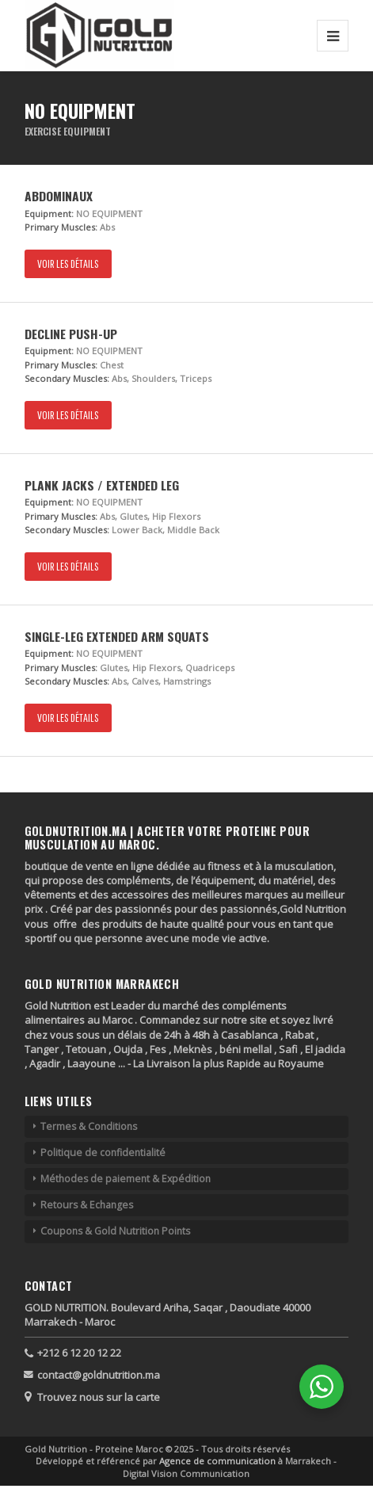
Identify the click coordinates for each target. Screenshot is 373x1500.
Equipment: (49, 213)
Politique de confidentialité (103, 1152)
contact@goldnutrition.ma (98, 1375)
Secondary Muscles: (67, 378)
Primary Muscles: (61, 227)
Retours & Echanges (86, 1205)
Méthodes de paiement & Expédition (125, 1178)
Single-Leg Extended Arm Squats (117, 636)
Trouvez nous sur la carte (98, 1397)
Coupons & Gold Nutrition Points (115, 1231)
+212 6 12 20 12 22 (79, 1352)
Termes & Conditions (88, 1126)
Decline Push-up (71, 333)
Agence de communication (218, 1461)
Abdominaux (59, 195)
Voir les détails (68, 263)
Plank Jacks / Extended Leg (102, 484)
